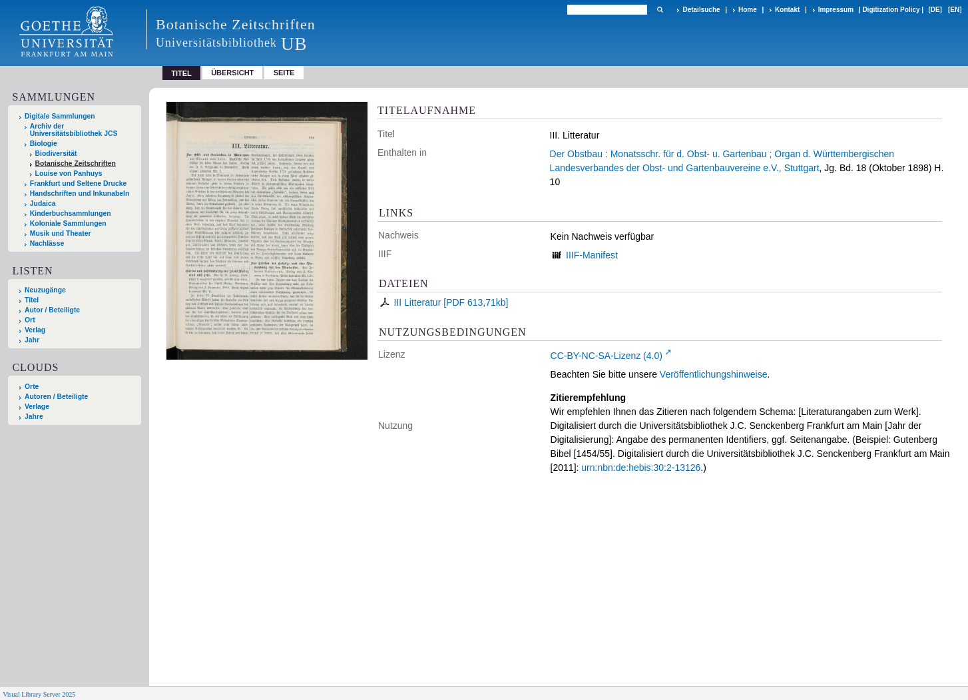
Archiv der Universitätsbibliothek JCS (74, 130)
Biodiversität (56, 153)
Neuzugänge (45, 290)
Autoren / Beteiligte (56, 396)
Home (747, 9)
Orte (32, 386)
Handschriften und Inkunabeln (80, 193)
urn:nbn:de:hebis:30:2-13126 (640, 467)
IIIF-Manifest (592, 255)
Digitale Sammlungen (60, 116)
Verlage (37, 406)
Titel (32, 300)
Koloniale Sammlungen (68, 223)
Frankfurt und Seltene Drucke (78, 183)
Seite (284, 73)
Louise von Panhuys (69, 173)
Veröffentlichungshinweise (714, 374)
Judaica (43, 203)
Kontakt (787, 9)
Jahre (34, 416)
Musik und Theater (60, 233)
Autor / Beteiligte (52, 310)
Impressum (835, 9)
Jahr (32, 340)
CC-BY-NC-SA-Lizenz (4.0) (606, 355)
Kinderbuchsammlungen (70, 213)
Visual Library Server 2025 (39, 694)
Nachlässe (47, 243)
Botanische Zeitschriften (75, 163)
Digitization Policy (890, 9)
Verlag (35, 330)
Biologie (43, 143)
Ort (30, 320)
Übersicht (232, 73)
